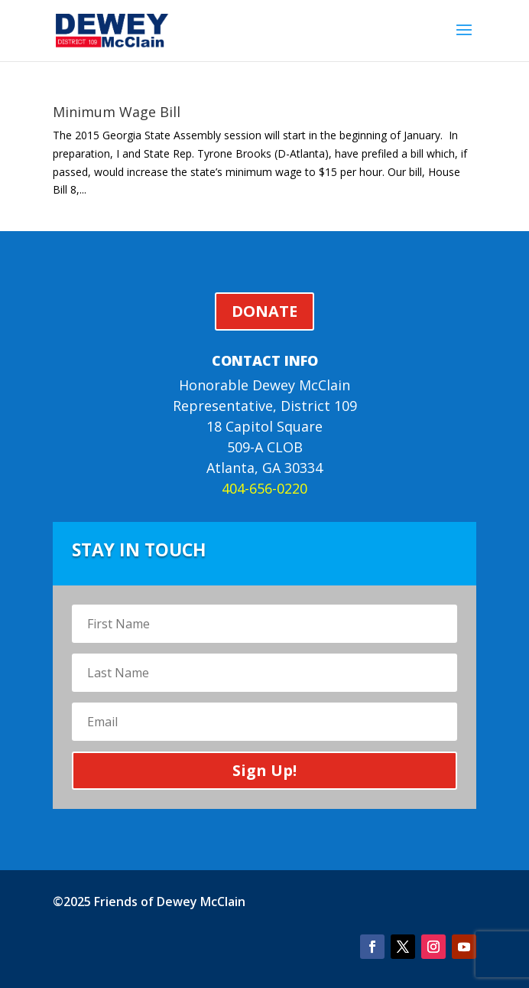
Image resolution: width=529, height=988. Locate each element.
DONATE (264, 311)
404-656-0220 (264, 488)
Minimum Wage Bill (116, 112)
